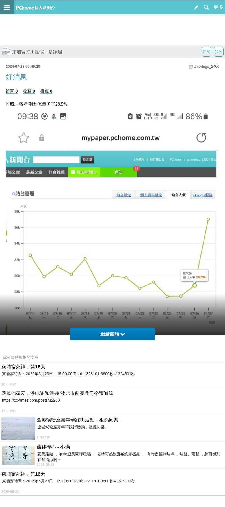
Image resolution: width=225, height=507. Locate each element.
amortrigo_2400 (206, 66)
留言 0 (12, 91)
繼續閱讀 (112, 334)
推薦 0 (46, 91)
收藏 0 (29, 91)
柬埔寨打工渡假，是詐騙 (31, 52)
